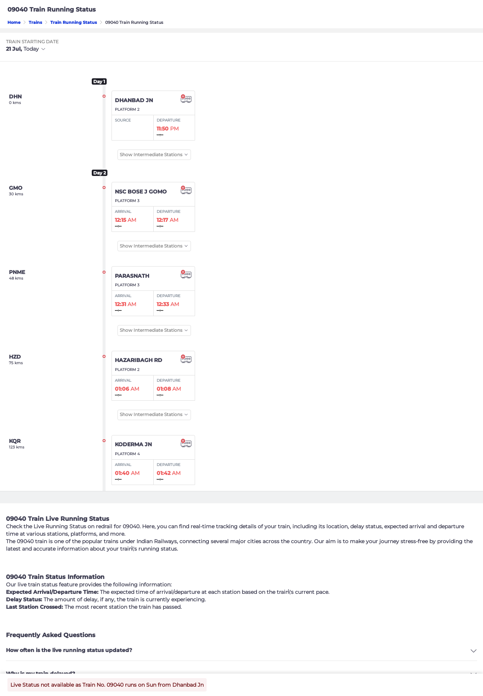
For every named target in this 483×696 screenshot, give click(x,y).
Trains (35, 22)
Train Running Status (73, 22)
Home (14, 22)
